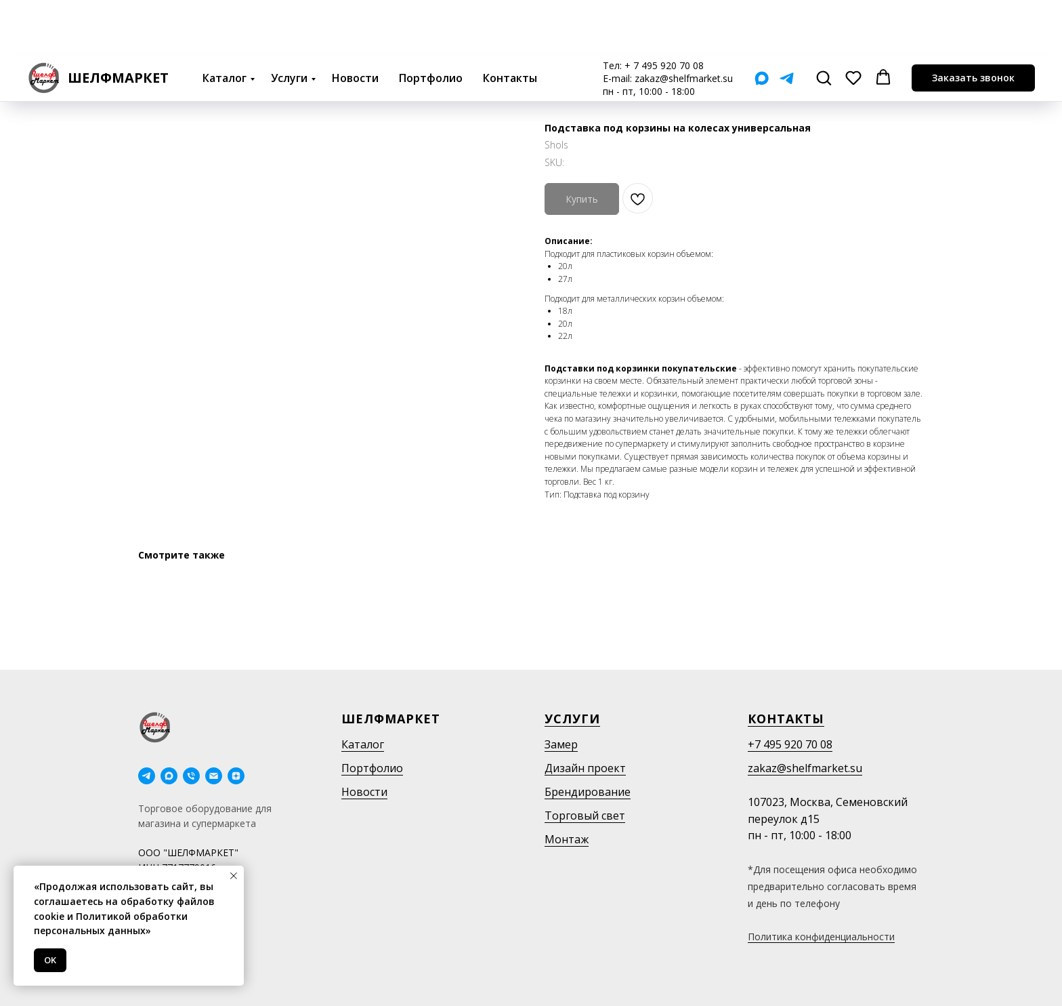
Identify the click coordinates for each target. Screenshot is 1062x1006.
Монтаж (567, 839)
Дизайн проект (585, 768)
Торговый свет (585, 815)
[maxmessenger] (169, 775)
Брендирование (588, 791)
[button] (823, 22)
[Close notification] (233, 876)
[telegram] (146, 775)
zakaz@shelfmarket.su (684, 23)
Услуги (289, 23)
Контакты (510, 23)
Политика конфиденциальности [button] (821, 936)
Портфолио (431, 23)
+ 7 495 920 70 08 (664, 10)
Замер (561, 744)
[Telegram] (786, 23)
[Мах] (761, 23)
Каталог (225, 23)
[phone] (191, 775)
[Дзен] (236, 775)
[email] (213, 775)
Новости (355, 23)
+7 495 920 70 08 (790, 744)
